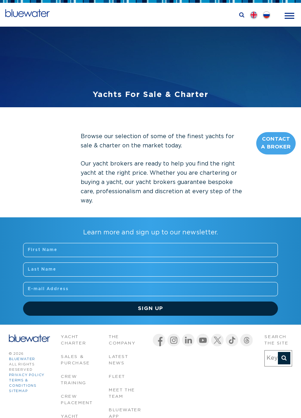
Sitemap (18, 391)
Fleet (117, 377)
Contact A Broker (276, 143)
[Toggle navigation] (289, 15)
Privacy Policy (26, 375)
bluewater (22, 359)
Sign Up (150, 308)
